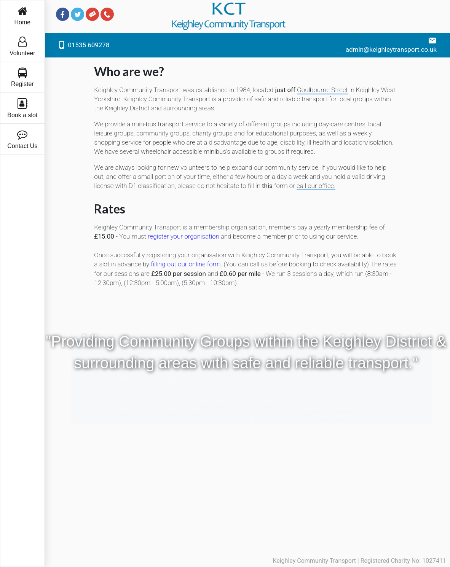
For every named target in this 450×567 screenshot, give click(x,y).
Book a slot (22, 108)
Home (22, 15)
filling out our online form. (186, 264)
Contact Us (22, 139)
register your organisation (183, 236)
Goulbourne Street (322, 90)
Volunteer (22, 46)
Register (22, 77)
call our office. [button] (316, 186)
